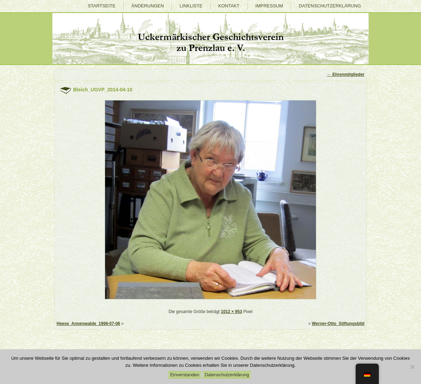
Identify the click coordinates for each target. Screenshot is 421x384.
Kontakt (228, 5)
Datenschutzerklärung (330, 5)
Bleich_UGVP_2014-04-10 (102, 89)
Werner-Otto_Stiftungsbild (338, 323)
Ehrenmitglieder (345, 74)
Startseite (102, 5)
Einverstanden (184, 374)
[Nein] (412, 366)
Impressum (269, 5)
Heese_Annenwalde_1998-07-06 (88, 323)
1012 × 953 (231, 311)
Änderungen (147, 5)
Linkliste (191, 5)
